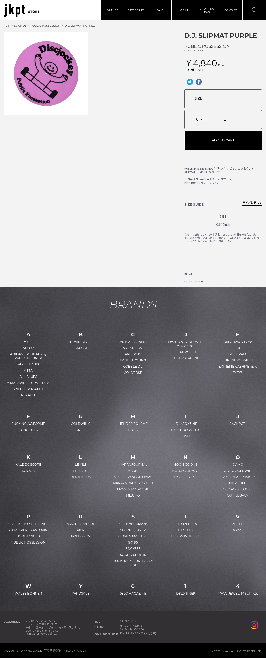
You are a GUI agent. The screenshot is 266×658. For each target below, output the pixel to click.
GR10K (80, 430)
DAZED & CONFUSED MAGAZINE (185, 344)
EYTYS (238, 373)
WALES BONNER (28, 593)
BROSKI (80, 348)
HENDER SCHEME (133, 424)
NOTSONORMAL (185, 471)
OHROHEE (237, 483)
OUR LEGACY (237, 495)
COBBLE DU (133, 366)
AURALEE (28, 395)
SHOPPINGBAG (207, 10)
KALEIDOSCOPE (28, 464)
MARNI (133, 471)
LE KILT (80, 464)
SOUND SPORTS (133, 555)
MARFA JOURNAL (133, 464)
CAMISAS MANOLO (133, 342)
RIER (81, 530)
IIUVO (185, 436)
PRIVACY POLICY (74, 650)
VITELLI (238, 524)
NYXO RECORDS (185, 477)
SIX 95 (133, 542)
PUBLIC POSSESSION (207, 46)
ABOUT (9, 650)
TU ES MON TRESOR (185, 536)
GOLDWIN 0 (81, 424)
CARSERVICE (133, 354)
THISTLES (185, 530)
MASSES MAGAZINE (133, 489)
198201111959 (185, 593)
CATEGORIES (136, 10)
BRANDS (112, 10)
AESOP (28, 348)
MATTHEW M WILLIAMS (133, 477)
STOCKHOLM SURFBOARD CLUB (132, 563)
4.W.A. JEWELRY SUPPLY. (237, 593)
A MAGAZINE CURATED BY (28, 383)
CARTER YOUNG (133, 360)
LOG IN (183, 10)
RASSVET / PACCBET (80, 524)
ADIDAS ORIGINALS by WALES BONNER (28, 356)
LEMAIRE (80, 471)
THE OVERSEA (185, 524)
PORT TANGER (28, 536)
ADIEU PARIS (28, 364)
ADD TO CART (223, 140)
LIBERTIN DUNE (80, 477)
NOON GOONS (185, 464)
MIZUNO (133, 495)
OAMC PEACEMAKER (238, 477)
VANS (237, 530)
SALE (159, 10)
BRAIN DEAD (80, 342)
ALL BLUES (28, 377)
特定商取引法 (52, 650)
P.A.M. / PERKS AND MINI (28, 530)
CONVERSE (133, 373)
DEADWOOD (185, 352)
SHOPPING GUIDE (29, 650)
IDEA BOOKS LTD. (185, 430)
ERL (237, 348)
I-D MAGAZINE (185, 424)
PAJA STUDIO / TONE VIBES (28, 524)
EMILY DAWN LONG (238, 342)
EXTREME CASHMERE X (238, 366)
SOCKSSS (133, 549)
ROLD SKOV (80, 536)
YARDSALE (80, 593)
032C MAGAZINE (133, 593)
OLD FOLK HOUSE (238, 489)
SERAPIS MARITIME (133, 536)
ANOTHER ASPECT (28, 389)
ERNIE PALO (238, 354)
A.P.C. (28, 342)
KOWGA (28, 471)
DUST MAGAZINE (185, 358)
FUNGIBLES (28, 430)
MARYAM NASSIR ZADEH (133, 483)
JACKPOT (237, 424)
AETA (28, 370)
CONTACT (230, 10)
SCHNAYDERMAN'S (132, 524)
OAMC (238, 464)
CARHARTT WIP (133, 348)
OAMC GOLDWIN (238, 471)
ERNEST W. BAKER (238, 360)
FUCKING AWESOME (28, 424)
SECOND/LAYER (133, 530)
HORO (133, 430)
